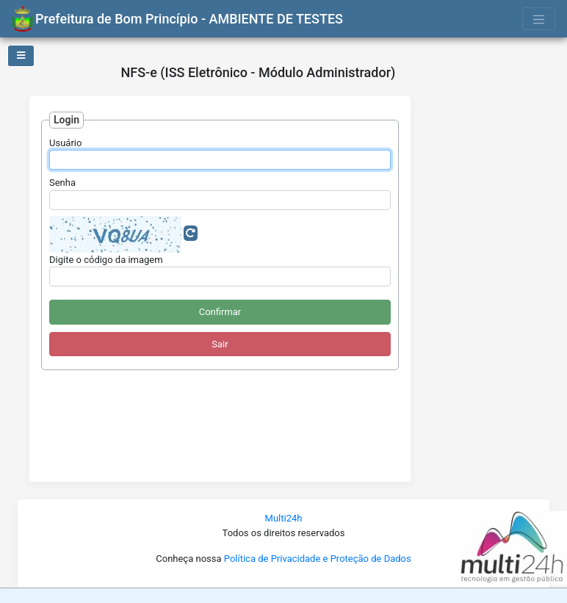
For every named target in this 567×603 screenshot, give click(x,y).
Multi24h (284, 518)
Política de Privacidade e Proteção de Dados (317, 558)
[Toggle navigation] (539, 18)
